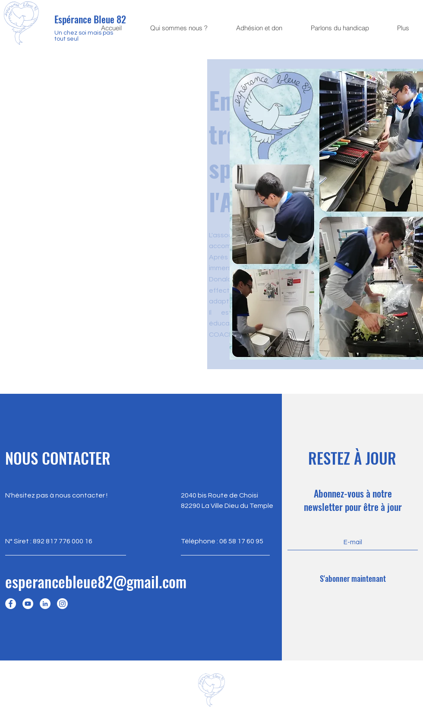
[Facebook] (10, 603)
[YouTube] (27, 603)
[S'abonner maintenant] (353, 578)
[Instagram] (62, 603)
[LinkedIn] (45, 603)
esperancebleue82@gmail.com (95, 581)
